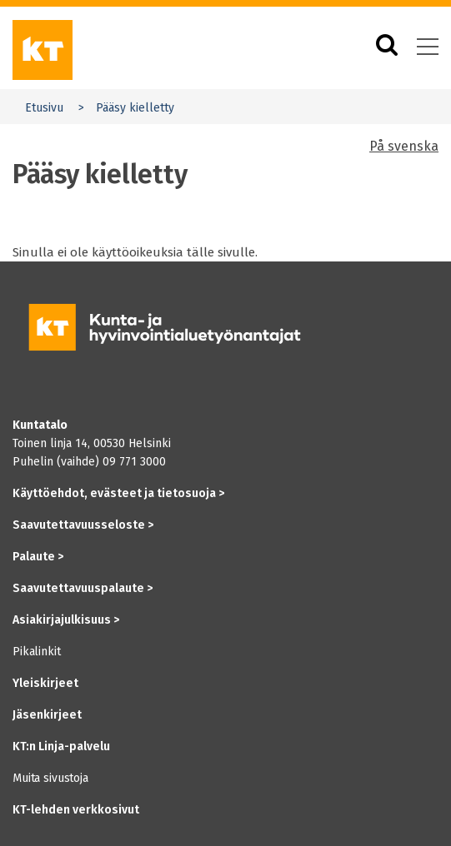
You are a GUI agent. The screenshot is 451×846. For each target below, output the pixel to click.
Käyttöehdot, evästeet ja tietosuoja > (118, 493)
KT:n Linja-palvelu (61, 746)
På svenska (403, 146)
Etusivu (44, 108)
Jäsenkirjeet (47, 715)
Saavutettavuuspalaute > (83, 588)
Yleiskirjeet (45, 683)
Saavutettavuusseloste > (83, 525)
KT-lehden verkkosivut (76, 810)
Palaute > (38, 557)
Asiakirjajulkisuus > (66, 620)
